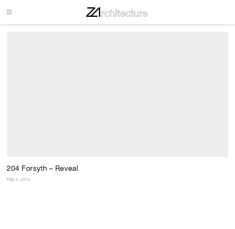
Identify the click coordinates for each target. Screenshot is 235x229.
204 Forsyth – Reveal (42, 168)
